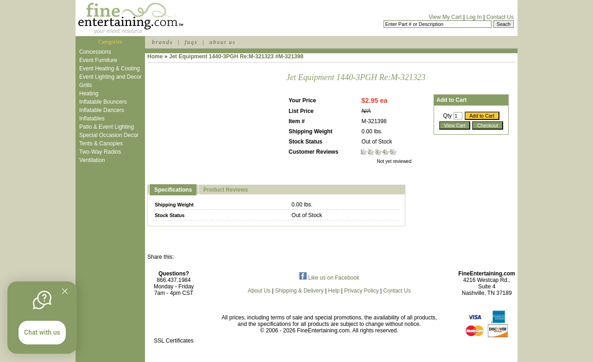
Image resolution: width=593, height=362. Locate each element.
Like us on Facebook (329, 278)
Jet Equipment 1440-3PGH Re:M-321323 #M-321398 (236, 56)
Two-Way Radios (100, 152)
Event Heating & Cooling (109, 68)
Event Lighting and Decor (110, 77)
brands (162, 42)
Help (334, 290)
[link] (174, 321)
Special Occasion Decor (109, 135)
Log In (473, 17)
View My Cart (445, 17)
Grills (85, 85)
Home (155, 56)
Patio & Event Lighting (106, 127)
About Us (259, 290)
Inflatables (92, 118)
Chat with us (42, 332)
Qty (447, 115)
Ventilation (92, 160)
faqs (191, 42)
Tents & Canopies (101, 143)
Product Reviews (225, 190)
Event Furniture (98, 60)
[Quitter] (64, 291)
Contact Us (500, 17)
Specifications (173, 190)
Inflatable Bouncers (103, 102)
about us (222, 42)
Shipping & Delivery (299, 290)
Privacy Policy (361, 290)
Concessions (95, 52)
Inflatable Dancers (101, 110)
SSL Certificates (174, 340)
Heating (88, 93)
